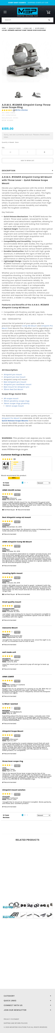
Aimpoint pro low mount (14, 377)
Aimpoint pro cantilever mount (17, 384)
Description (8, 170)
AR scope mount (11, 398)
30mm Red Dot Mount (13, 389)
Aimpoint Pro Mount (11, 418)
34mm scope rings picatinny (16, 403)
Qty (3, 148)
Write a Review (22, 110)
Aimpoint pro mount (13, 374)
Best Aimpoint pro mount (15, 382)
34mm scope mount (15, 406)
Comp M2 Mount (29, 326)
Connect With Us (13, 1005)
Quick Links (10, 1000)
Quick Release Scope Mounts (15, 421)
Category (9, 996)
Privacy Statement (11, 1019)
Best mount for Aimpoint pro (16, 387)
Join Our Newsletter (15, 1010)
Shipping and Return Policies (16, 1023)
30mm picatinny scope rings (16, 401)
